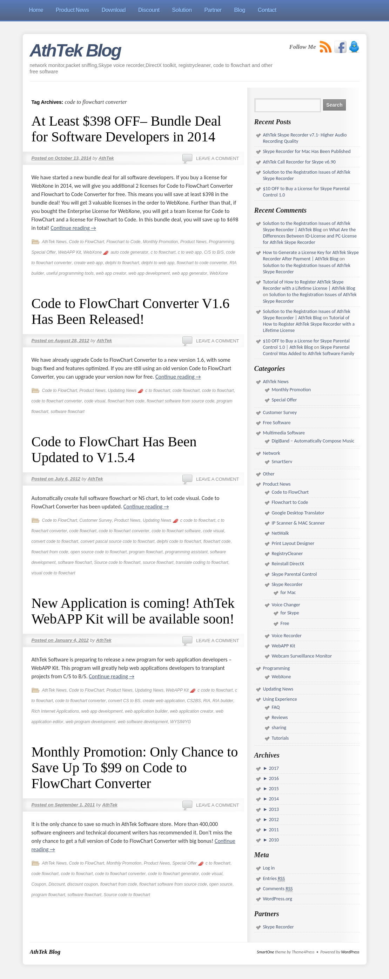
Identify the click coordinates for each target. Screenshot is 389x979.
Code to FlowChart (86, 241)
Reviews (280, 717)
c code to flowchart (197, 520)
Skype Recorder (287, 584)
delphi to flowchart (122, 262)
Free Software (277, 423)
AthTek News (54, 241)
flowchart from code (126, 401)
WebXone (92, 252)
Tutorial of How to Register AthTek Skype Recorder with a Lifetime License (309, 324)
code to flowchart (218, 390)
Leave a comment (217, 158)
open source (220, 884)
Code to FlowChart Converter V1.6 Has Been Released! (131, 311)
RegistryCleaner (287, 554)
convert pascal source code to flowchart (118, 541)
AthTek (106, 158)
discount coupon (82, 884)
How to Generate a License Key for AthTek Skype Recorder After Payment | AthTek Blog (311, 255)
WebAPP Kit (69, 252)
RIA (206, 700)
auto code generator (129, 252)
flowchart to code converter (202, 262)
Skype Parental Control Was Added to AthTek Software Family (308, 350)
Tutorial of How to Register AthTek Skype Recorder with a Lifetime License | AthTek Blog (309, 285)
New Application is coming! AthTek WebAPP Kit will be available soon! (133, 611)
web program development (90, 721)
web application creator (191, 711)
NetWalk (280, 533)
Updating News (122, 390)
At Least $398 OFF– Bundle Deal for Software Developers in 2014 (126, 129)
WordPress (350, 952)
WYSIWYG (180, 721)
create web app (88, 262)
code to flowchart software (176, 530)
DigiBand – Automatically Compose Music (313, 441)
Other (269, 474)
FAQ (276, 707)
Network (271, 453)
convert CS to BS (124, 700)
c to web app (190, 252)
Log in (269, 868)
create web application (164, 700)
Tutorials (280, 738)
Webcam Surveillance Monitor (302, 656)
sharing (279, 728)
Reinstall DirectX (288, 564)
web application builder (146, 711)
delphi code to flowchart (179, 541)
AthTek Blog (75, 50)
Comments (278, 889)
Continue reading (73, 228)
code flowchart (186, 390)
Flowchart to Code (123, 241)
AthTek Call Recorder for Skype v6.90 (299, 162)
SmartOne (265, 952)
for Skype (290, 613)
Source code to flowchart (117, 562)
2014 (273, 799)
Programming (221, 241)
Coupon (39, 884)
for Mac (288, 592)
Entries (274, 878)
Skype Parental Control (294, 574)
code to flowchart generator (173, 873)
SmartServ (282, 462)
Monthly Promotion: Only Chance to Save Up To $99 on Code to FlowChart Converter (135, 767)
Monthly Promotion (160, 241)
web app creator (111, 273)
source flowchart (158, 562)
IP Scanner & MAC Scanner (298, 523)
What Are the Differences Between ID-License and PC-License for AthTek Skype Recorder (310, 236)
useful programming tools (70, 273)
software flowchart (68, 411)
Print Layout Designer (293, 543)
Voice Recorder (287, 636)
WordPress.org (277, 899)
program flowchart (146, 552)
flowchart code (216, 541)
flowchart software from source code (180, 401)
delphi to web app (157, 262)
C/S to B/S (214, 252)
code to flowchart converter (57, 401)
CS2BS (194, 700)
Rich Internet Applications (55, 711)
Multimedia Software (284, 433)
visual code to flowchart (53, 573)
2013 (273, 809)
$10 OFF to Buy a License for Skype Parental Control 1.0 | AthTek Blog (306, 344)
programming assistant (186, 552)
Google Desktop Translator (298, 513)
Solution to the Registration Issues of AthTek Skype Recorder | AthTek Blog (306, 226)
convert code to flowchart (55, 541)
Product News (193, 241)
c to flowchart (163, 252)
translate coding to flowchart (202, 562)
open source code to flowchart (99, 552)
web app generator (189, 273)
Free (285, 623)
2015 (273, 789)
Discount (56, 884)
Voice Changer (286, 605)
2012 (273, 820)
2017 (273, 768)
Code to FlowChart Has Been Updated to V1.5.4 (114, 449)
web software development (143, 721)
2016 (273, 778)
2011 (273, 830)
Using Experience (280, 699)
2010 (273, 840)
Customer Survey (95, 520)
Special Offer (44, 252)
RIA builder (223, 700)
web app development (148, 273)
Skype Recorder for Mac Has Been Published (307, 151)
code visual (94, 401)
